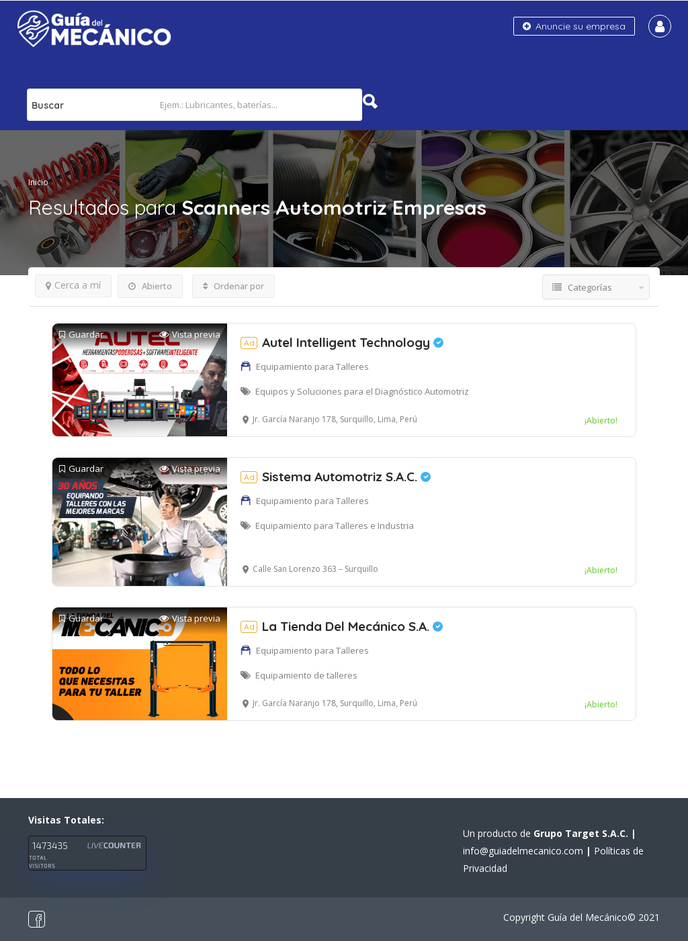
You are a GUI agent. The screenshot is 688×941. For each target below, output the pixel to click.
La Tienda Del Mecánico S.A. (342, 626)
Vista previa (189, 334)
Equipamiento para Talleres (312, 366)
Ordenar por (233, 286)
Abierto (150, 286)
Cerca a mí (73, 285)
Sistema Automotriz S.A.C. (336, 476)
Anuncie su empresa (574, 26)
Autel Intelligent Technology (342, 342)
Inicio (38, 182)
